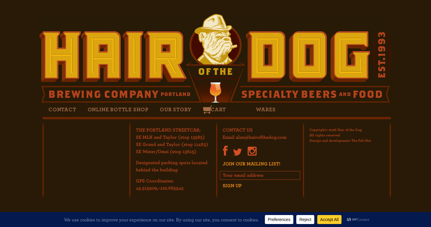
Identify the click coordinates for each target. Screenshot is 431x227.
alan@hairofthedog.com (261, 137)
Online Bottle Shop (118, 109)
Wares (265, 109)
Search (240, 110)
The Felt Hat (361, 140)
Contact (62, 109)
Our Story (176, 109)
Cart (218, 109)
